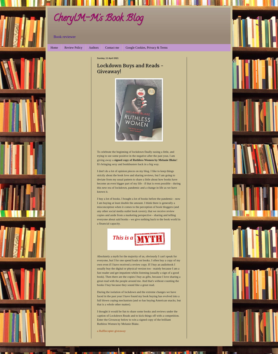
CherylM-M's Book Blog (98, 19)
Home (54, 47)
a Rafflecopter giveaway (111, 330)
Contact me (112, 47)
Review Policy (73, 47)
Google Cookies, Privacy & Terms (147, 47)
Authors (94, 47)
